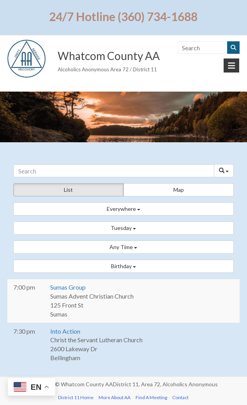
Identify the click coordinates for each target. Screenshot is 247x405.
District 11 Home (76, 397)
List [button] (68, 189)
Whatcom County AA (109, 55)
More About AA (115, 397)
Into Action (65, 331)
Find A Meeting (151, 397)
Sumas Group (68, 287)
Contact (180, 397)
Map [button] (178, 189)
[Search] (113, 170)
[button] (123, 209)
